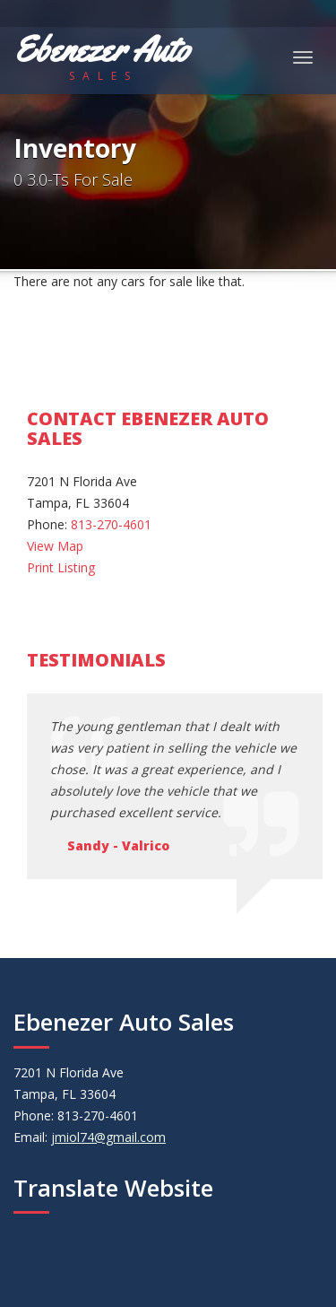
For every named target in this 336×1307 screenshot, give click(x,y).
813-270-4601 (111, 524)
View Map (55, 545)
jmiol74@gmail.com (108, 1137)
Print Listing (61, 567)
